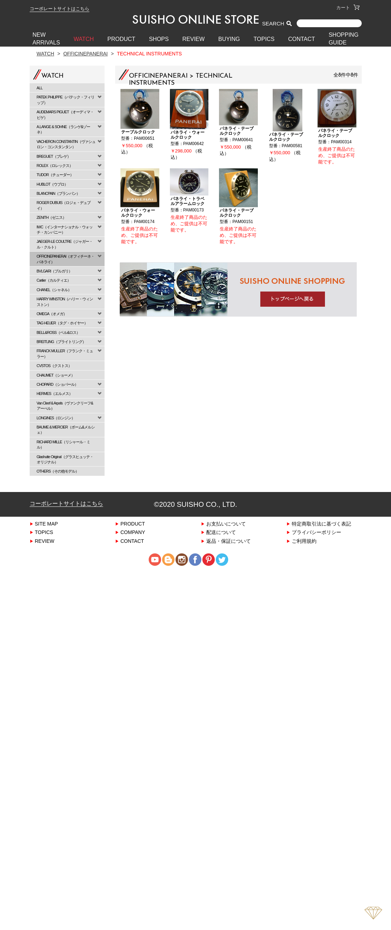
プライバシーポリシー (316, 532)
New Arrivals (46, 39)
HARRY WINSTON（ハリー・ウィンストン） (65, 301)
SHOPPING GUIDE (343, 39)
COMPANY (132, 532)
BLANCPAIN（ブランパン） (58, 193)
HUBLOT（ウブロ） (52, 184)
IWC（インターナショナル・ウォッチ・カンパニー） (65, 229)
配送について (221, 532)
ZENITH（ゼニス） (51, 217)
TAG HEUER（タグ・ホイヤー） (62, 323)
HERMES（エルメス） (54, 393)
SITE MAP (46, 523)
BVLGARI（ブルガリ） (54, 271)
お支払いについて (226, 523)
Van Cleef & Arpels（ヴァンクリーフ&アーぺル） (65, 405)
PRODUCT (121, 39)
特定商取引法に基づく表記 (321, 523)
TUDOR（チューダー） (55, 174)
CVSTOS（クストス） (54, 365)
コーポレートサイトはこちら (59, 8)
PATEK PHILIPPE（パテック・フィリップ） (65, 99)
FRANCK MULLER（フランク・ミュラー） (65, 353)
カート (348, 8)
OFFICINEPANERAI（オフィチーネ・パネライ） (66, 258)
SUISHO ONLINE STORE (195, 19)
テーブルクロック (138, 132)
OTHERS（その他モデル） (58, 471)
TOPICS (264, 39)
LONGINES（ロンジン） (56, 418)
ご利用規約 (304, 541)
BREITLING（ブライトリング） (61, 341)
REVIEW (193, 39)
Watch (45, 53)
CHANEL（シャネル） (54, 290)
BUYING (229, 39)
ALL (40, 88)
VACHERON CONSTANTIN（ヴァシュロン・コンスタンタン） (66, 144)
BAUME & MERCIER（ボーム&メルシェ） (66, 429)
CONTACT (301, 39)
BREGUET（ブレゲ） (54, 156)
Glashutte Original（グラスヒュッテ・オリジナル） (65, 459)
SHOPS (159, 39)
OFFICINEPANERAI (85, 53)
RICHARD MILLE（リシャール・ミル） (63, 444)
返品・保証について (228, 541)
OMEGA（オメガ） (52, 314)
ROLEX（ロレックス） (55, 165)
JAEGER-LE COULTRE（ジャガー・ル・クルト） (65, 243)
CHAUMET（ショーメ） (56, 375)
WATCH (84, 39)
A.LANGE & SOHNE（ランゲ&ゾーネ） (63, 129)
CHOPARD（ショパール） (57, 384)
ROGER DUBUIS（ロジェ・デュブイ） (64, 205)
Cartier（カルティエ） (54, 280)
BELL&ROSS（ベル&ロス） (58, 332)
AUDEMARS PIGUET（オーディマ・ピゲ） (65, 114)
